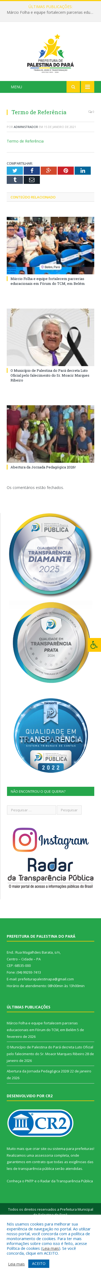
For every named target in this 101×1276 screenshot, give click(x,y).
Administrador (26, 162)
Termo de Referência (25, 176)
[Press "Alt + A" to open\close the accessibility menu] (94, 645)
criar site (40, 1183)
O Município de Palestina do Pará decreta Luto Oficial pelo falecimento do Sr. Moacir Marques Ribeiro (50, 410)
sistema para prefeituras (73, 1183)
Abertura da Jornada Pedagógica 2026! (43, 502)
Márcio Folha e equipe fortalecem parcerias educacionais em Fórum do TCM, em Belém (52, 12)
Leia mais (50, 1248)
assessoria (44, 1190)
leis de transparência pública (30, 1203)
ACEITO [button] (39, 1263)
